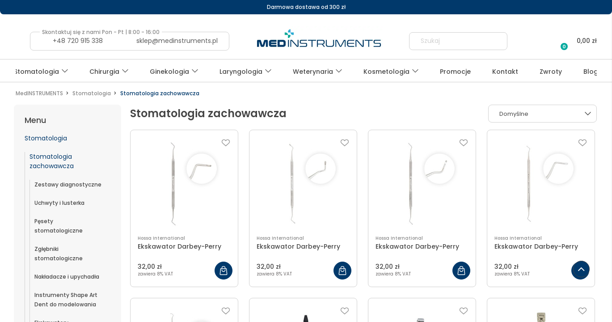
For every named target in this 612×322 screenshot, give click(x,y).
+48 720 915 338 (78, 40)
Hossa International (161, 238)
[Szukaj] (496, 41)
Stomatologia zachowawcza (52, 161)
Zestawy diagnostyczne (67, 184)
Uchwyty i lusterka (59, 203)
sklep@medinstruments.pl (177, 40)
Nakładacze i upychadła (66, 276)
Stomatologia (46, 138)
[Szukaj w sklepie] (450, 41)
